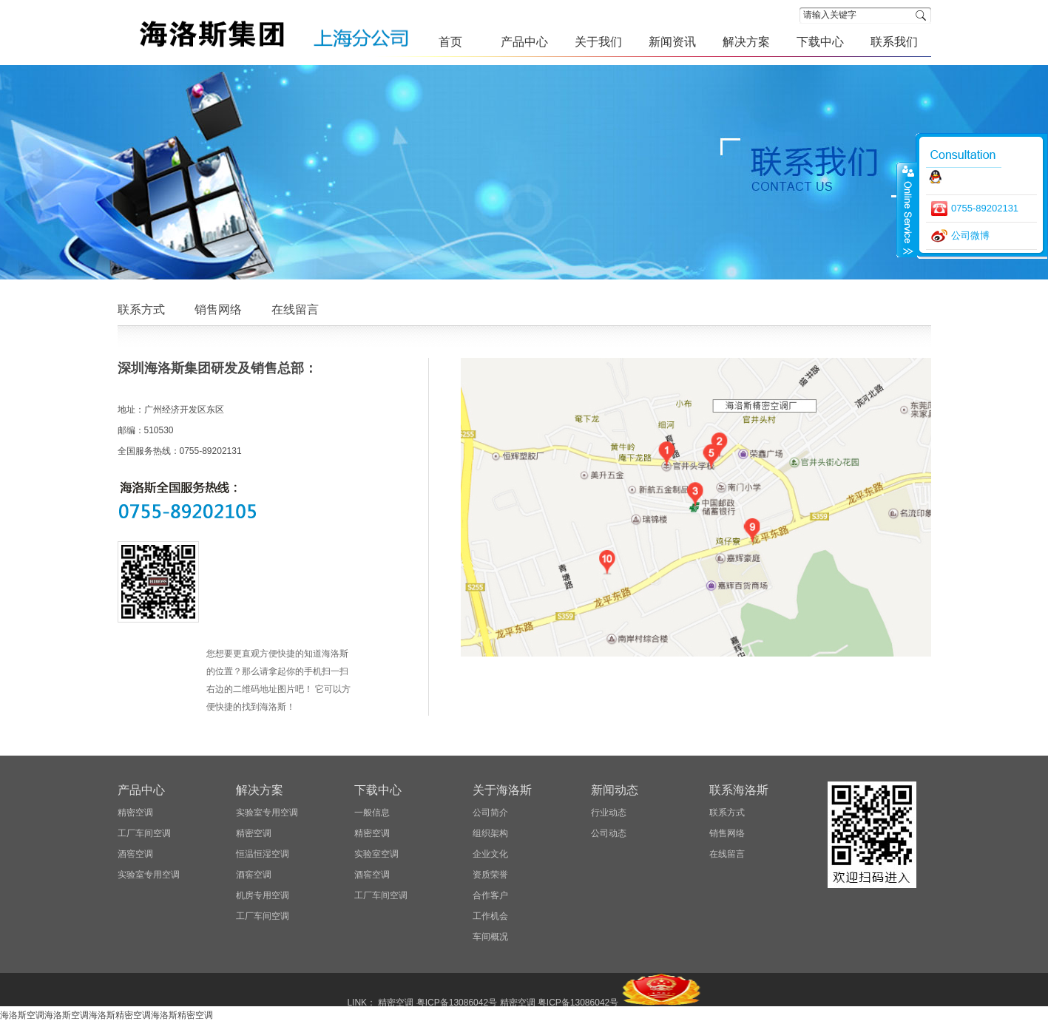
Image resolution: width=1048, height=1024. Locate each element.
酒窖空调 (135, 854)
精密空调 (135, 812)
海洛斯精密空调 (120, 1015)
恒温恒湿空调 (262, 854)
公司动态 (608, 833)
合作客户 (490, 895)
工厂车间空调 (144, 833)
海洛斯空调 (22, 1015)
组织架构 (490, 833)
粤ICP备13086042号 (456, 1002)
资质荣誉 (490, 874)
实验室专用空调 (149, 874)
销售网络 (218, 309)
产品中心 (141, 790)
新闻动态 (614, 790)
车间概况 (490, 937)
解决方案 (259, 790)
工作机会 (490, 916)
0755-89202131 (984, 208)
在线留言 (295, 309)
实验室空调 (376, 854)
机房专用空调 (262, 895)
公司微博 (970, 235)
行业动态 (608, 812)
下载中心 (378, 790)
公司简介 (490, 812)
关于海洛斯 (502, 790)
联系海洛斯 (738, 790)
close (906, 209)
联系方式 (141, 309)
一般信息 (372, 812)
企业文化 (490, 854)
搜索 (923, 15)
